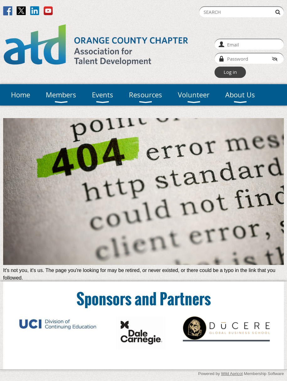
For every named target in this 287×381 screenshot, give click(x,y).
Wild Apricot (232, 373)
